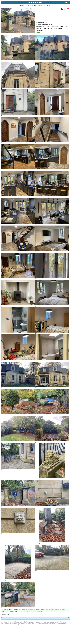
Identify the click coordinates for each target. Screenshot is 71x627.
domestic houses (32, 5)
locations (23, 5)
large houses (41, 5)
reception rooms (59, 609)
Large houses (10, 614)
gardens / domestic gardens (22, 611)
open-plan (37, 609)
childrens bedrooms (36, 611)
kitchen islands (50, 609)
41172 (48, 5)
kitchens (43, 609)
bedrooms (4, 611)
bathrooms (11, 611)
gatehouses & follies (19, 609)
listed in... (38, 32)
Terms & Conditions (17, 624)
